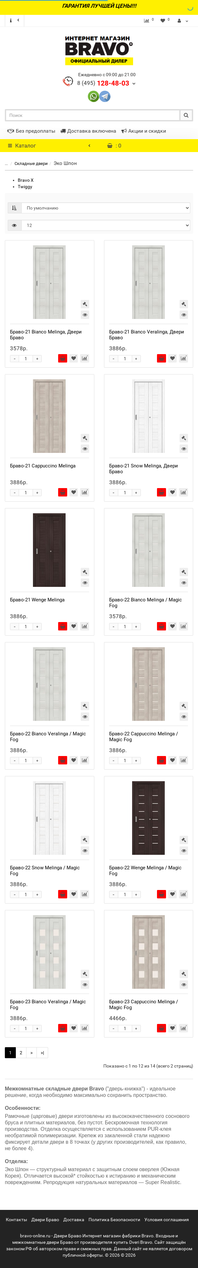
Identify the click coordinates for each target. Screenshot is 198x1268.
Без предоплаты (31, 131)
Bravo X (26, 180)
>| (42, 1052)
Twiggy (25, 186)
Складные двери (27, 163)
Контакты (16, 1219)
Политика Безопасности (114, 1219)
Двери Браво (45, 1219)
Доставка (73, 1219)
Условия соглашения (166, 1219)
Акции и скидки (143, 131)
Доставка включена (88, 131)
